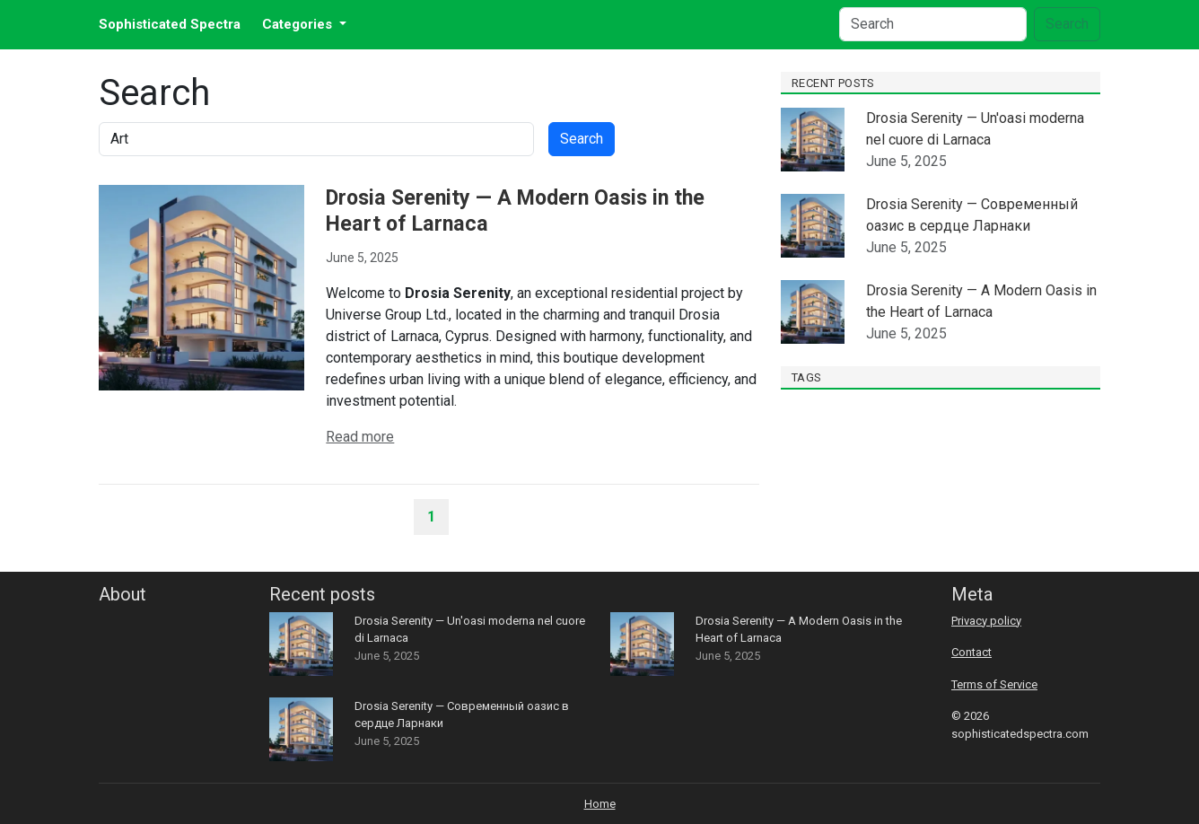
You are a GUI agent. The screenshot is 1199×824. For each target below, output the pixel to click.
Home (600, 804)
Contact (971, 652)
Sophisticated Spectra (170, 24)
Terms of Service (994, 684)
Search (1067, 23)
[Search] (933, 24)
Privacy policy (986, 620)
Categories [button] (299, 24)
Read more (360, 436)
